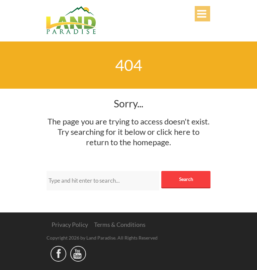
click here (173, 132)
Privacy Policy (70, 224)
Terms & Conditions (120, 224)
